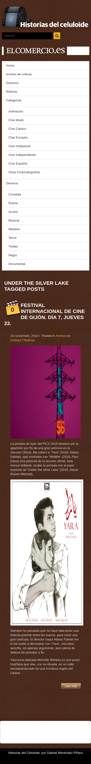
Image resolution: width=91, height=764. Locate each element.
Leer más (71, 686)
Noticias (29, 340)
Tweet (26, 727)
